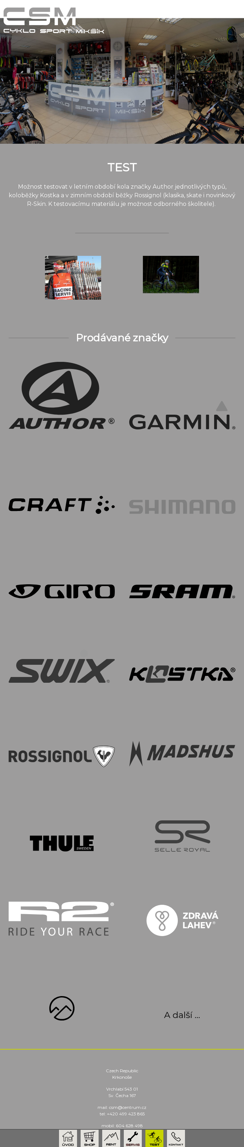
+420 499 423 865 (126, 1113)
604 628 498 (129, 1125)
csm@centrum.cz (127, 1107)
